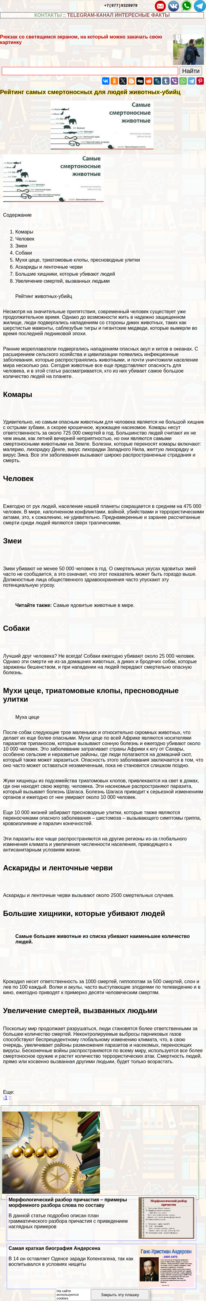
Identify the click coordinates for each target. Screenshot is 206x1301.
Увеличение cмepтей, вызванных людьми (62, 281)
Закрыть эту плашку (120, 1294)
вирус (73, 449)
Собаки (23, 252)
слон (189, 981)
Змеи (21, 245)
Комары (24, 231)
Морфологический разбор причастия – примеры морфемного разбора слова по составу (101, 1213)
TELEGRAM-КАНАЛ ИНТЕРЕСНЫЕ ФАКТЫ (118, 15)
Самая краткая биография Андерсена (101, 1256)
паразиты (23, 838)
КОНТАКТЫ (48, 15)
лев (7, 987)
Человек (24, 238)
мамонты (42, 328)
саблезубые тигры (76, 328)
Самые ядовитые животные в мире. (94, 605)
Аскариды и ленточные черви (49, 267)
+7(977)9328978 (121, 5)
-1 (5, 1097)
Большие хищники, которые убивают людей (65, 274)
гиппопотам (132, 981)
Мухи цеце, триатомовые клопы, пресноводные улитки (77, 260)
